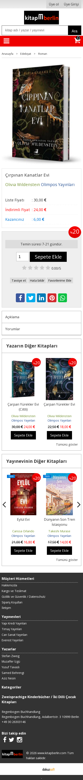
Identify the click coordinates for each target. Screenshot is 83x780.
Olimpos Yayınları (23, 420)
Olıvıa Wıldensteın (23, 416)
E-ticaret (34, 769)
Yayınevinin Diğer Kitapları (36, 461)
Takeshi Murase (59, 531)
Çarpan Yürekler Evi (59, 404)
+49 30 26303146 (14, 722)
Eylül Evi (23, 519)
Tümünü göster (67, 444)
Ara (74, 31)
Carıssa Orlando (23, 531)
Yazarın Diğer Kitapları (31, 346)
